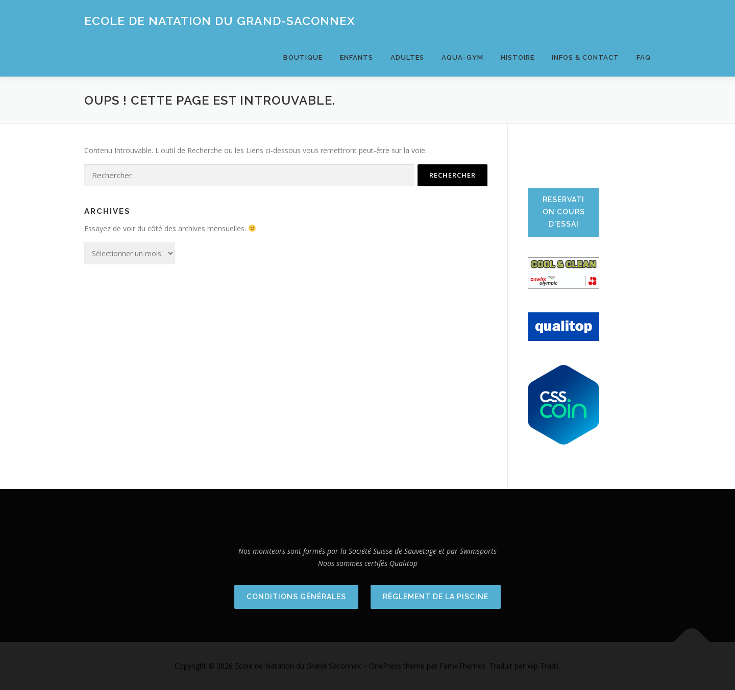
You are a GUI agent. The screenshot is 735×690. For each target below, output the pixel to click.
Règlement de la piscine (435, 597)
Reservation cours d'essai (564, 211)
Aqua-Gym (462, 57)
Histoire (517, 57)
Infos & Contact (585, 57)
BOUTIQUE (303, 57)
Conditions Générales (296, 597)
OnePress (385, 666)
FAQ (643, 57)
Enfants (356, 57)
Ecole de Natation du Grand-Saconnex (219, 21)
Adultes (407, 57)
